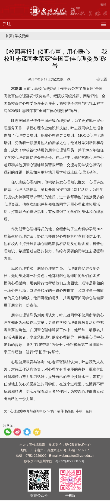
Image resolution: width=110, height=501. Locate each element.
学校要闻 (22, 36)
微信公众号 (39, 495)
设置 (103, 79)
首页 (9, 36)
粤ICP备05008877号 (70, 461)
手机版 (70, 495)
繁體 (103, 4)
